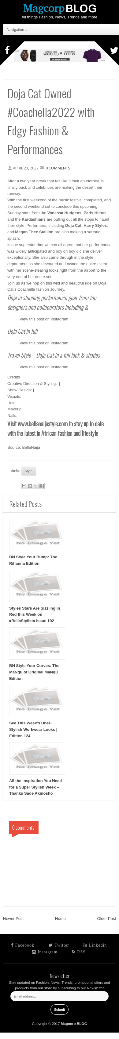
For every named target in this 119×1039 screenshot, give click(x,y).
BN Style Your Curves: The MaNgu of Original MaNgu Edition (34, 672)
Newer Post (13, 918)
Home (60, 918)
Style (28, 471)
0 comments (58, 168)
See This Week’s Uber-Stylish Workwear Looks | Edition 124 (33, 729)
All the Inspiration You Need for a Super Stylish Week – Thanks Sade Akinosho (35, 787)
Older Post (106, 918)
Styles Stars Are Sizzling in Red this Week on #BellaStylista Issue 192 (34, 614)
